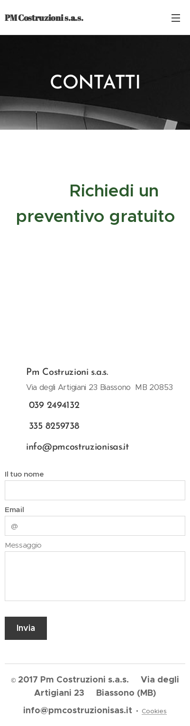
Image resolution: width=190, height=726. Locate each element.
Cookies (154, 711)
